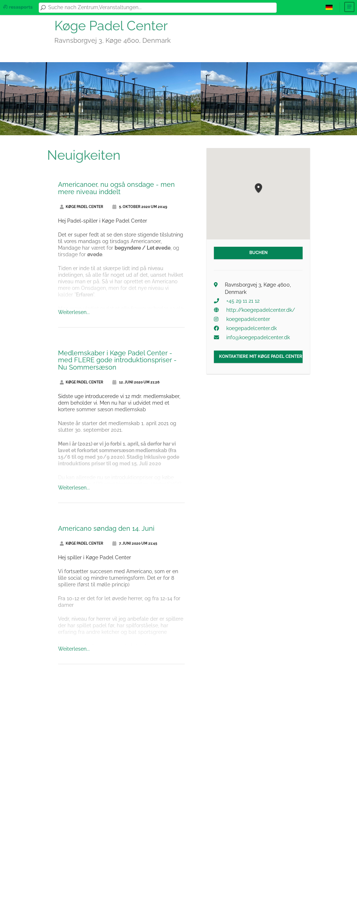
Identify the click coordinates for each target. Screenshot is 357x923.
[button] (258, 188)
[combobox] (161, 7)
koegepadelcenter (248, 319)
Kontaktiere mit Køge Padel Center (260, 356)
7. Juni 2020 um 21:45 (134, 543)
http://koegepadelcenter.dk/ (260, 310)
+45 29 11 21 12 (243, 301)
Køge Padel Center (81, 207)
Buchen (258, 252)
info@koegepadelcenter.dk (258, 337)
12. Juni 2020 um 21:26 (136, 382)
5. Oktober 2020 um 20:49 (139, 207)
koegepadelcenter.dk (251, 328)
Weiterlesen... (74, 312)
